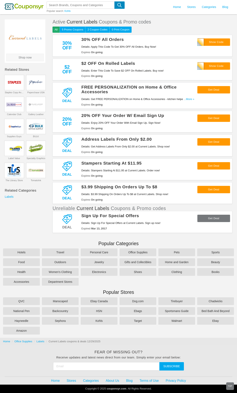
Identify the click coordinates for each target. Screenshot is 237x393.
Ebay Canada (99, 301)
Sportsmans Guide (177, 311)
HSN (99, 311)
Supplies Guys (14, 136)
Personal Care (99, 252)
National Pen (21, 311)
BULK (36, 136)
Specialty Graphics (36, 158)
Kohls (68, 11)
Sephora (60, 320)
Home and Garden (176, 262)
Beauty (215, 262)
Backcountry (60, 311)
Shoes (138, 272)
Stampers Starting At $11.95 (111, 163)
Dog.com (138, 301)
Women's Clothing (60, 272)
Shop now (25, 57)
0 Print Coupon (121, 29)
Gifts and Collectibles (137, 262)
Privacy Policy (176, 380)
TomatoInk (36, 180)
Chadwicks (215, 301)
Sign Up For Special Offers (110, 215)
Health (21, 272)
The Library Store (14, 180)
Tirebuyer (177, 301)
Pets (177, 252)
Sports (215, 252)
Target (138, 320)
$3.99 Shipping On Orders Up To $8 (119, 186)
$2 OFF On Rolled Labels (108, 63)
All (56, 29)
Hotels (21, 252)
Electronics (99, 272)
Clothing (176, 272)
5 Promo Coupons (72, 29)
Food (21, 262)
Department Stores (60, 281)
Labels (9, 196)
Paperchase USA (36, 92)
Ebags (138, 311)
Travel (60, 252)
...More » (189, 99)
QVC (21, 301)
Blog (225, 7)
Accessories (21, 281)
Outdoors (60, 262)
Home (6, 341)
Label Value (14, 158)
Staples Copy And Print (14, 92)
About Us (112, 380)
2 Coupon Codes (97, 29)
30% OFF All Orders (102, 39)
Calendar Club (14, 114)
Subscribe (171, 366)
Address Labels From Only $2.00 (116, 139)
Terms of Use (149, 380)
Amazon (21, 330)
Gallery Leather (36, 114)
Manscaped (60, 301)
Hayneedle (21, 320)
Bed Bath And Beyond (216, 311)
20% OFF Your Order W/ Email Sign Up (122, 115)
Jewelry (99, 262)
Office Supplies (138, 252)
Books (216, 272)
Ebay (215, 320)
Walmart (176, 320)
